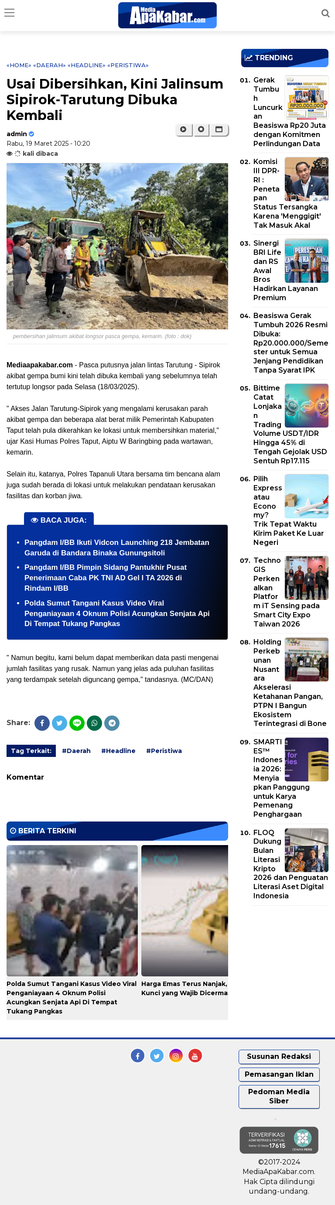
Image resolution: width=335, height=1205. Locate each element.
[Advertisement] (288, 962)
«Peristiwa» (128, 65)
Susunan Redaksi (279, 1056)
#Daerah (76, 751)
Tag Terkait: (31, 751)
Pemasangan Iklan (279, 1074)
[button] (219, 129)
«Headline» (87, 65)
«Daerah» (49, 65)
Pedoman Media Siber (279, 1096)
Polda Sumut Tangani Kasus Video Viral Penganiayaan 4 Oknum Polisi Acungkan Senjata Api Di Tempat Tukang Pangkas (117, 613)
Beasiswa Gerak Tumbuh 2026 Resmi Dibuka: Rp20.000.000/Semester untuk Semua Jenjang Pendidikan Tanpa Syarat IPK (290, 343)
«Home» (19, 65)
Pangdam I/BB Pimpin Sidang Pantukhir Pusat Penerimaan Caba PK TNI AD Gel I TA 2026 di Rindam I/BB (105, 577)
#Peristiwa (164, 751)
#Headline (118, 751)
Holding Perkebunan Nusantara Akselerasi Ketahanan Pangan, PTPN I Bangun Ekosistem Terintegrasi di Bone (290, 683)
